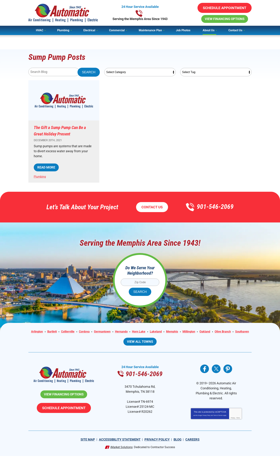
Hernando (139, 332)
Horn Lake (157, 332)
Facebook (204, 374)
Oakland (230, 332)
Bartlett (62, 332)
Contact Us (152, 207)
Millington (213, 332)
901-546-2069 (140, 13)
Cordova (98, 332)
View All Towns (140, 346)
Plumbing (40, 176)
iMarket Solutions (121, 452)
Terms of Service (218, 420)
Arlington (45, 332)
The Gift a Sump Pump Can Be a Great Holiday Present (62, 130)
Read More (46, 167)
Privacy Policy (206, 420)
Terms (238, 422)
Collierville (80, 332)
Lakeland (176, 332)
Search (88, 72)
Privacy (233, 422)
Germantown (118, 332)
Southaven (151, 337)
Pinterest (227, 374)
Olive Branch (130, 337)
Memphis (194, 332)
